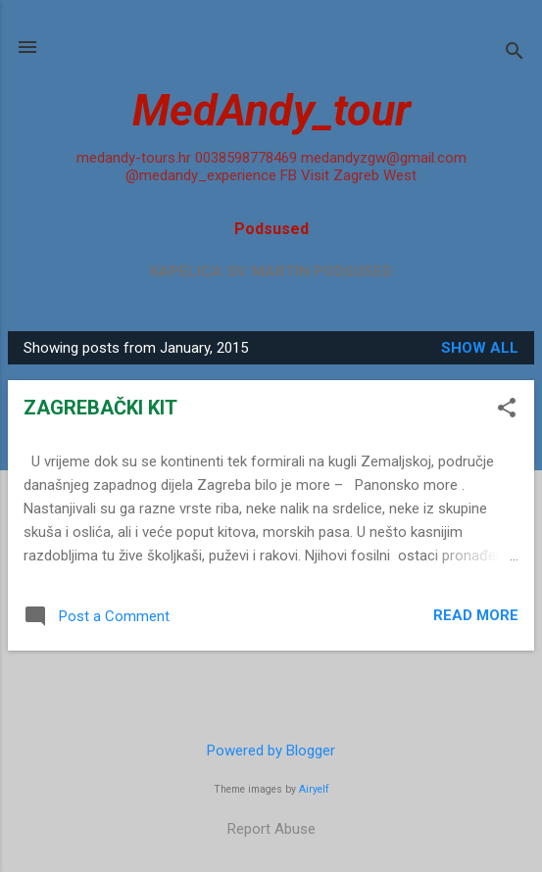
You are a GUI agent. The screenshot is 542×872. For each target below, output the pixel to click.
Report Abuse (271, 829)
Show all (479, 348)
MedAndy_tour (271, 110)
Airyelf (314, 789)
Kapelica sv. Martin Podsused (271, 271)
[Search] (514, 53)
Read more (475, 615)
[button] (506, 409)
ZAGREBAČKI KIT (100, 407)
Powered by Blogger (271, 750)
